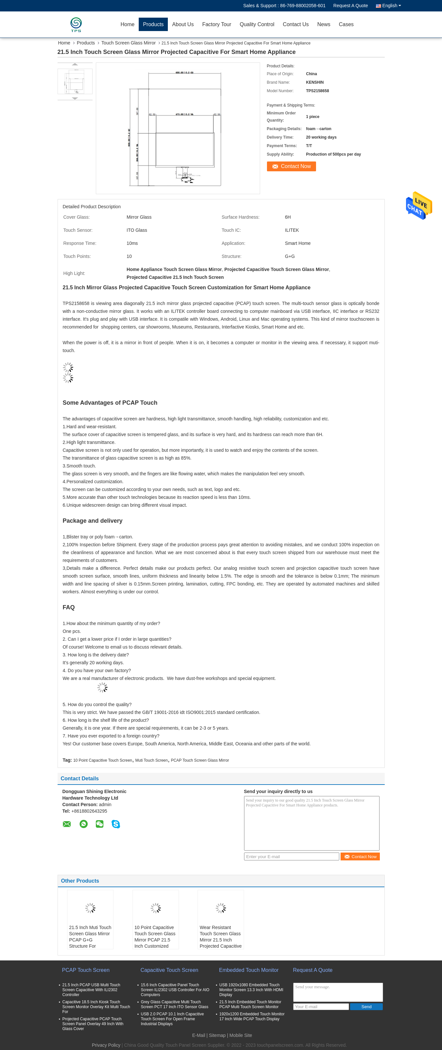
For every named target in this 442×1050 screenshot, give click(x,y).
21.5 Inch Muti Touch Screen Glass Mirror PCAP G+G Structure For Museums (90, 940)
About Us (183, 24)
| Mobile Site (239, 1035)
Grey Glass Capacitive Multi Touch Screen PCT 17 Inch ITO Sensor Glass (174, 1004)
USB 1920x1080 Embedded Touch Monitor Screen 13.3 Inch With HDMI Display (251, 990)
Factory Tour (216, 24)
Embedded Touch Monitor (249, 970)
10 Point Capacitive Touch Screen (102, 760)
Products (153, 24)
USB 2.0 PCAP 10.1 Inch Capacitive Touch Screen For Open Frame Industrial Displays (172, 1019)
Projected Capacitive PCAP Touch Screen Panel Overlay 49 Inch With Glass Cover (93, 1024)
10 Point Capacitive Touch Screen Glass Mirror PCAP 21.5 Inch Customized (154, 937)
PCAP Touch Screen (86, 970)
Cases (346, 24)
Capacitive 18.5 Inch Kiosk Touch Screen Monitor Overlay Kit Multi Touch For (96, 1007)
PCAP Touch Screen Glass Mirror (200, 760)
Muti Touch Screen (151, 760)
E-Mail (198, 1035)
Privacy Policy (106, 1045)
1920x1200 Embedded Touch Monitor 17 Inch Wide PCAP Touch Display (252, 1016)
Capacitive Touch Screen (170, 970)
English (391, 5)
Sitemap (217, 1035)
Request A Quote (350, 5)
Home (128, 24)
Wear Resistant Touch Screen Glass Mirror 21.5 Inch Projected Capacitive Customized (220, 940)
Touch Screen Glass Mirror (128, 42)
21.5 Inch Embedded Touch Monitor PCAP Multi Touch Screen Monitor (250, 1004)
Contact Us (296, 24)
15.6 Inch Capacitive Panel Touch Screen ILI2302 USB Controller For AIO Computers (175, 990)
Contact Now (296, 166)
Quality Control (257, 24)
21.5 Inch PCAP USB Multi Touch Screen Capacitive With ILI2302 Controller (91, 990)
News (323, 24)
